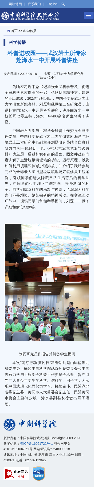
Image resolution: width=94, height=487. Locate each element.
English (52, 4)
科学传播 (29, 31)
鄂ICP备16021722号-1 (36, 443)
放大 (43, 78)
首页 (14, 31)
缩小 (50, 78)
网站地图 (15, 4)
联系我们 (34, 4)
